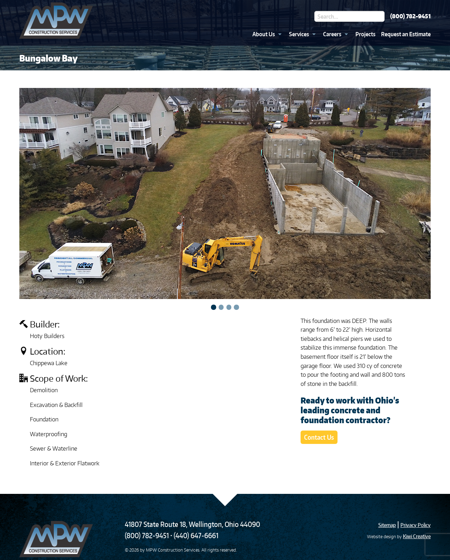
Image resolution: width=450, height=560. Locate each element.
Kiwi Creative (417, 536)
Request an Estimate (406, 34)
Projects (365, 34)
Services (299, 34)
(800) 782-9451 (410, 16)
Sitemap (387, 525)
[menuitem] (265, 34)
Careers (332, 34)
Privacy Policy (415, 525)
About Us (263, 34)
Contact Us (319, 437)
